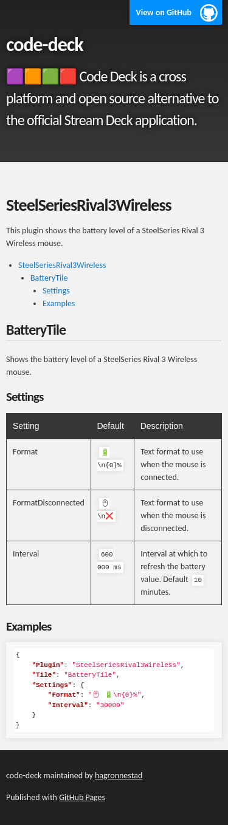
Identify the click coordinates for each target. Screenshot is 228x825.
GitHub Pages (82, 797)
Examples (59, 303)
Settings (56, 291)
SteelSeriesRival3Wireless (62, 265)
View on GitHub (164, 12)
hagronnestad (118, 775)
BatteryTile (48, 278)
